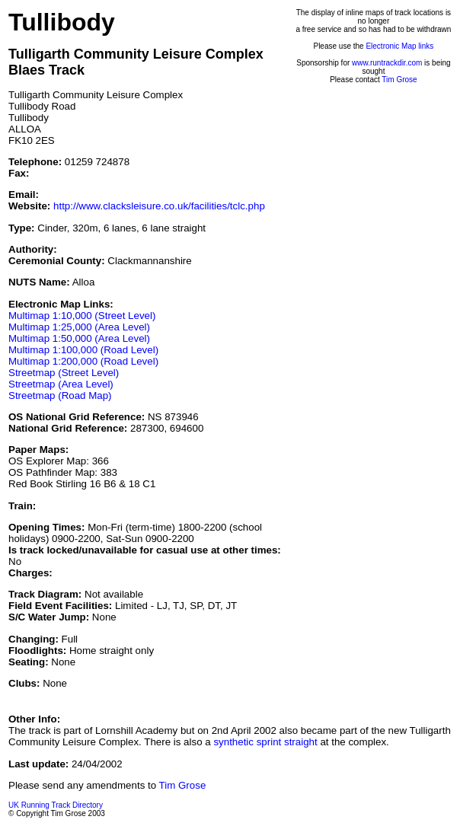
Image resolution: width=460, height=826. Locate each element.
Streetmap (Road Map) (60, 395)
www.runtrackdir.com (387, 63)
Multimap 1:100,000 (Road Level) (83, 350)
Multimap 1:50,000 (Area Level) (79, 338)
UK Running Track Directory (55, 805)
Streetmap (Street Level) (63, 372)
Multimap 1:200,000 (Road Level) (83, 361)
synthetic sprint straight (265, 742)
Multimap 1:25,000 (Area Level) (79, 327)
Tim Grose (399, 79)
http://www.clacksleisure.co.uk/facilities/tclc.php (159, 206)
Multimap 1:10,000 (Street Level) (81, 315)
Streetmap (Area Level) (60, 384)
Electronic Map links (399, 46)
